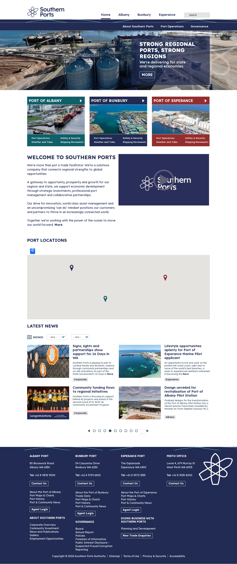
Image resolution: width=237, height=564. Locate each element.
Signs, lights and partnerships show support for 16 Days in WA (91, 352)
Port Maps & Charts (42, 495)
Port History (37, 499)
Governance (199, 26)
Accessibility (177, 556)
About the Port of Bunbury (91, 492)
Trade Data (82, 496)
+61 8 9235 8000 (181, 475)
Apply (186, 15)
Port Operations (172, 26)
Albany (124, 16)
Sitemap (114, 556)
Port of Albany (45, 100)
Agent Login (39, 509)
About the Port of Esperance (139, 492)
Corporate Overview (43, 524)
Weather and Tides (42, 142)
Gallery (34, 535)
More (147, 74)
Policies (80, 535)
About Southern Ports (138, 26)
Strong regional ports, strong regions (167, 50)
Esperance (167, 16)
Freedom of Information (90, 539)
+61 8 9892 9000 (44, 475)
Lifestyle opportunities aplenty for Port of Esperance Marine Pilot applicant (183, 352)
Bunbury (144, 16)
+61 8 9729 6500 (90, 475)
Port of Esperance (173, 100)
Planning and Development (138, 528)
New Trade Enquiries (137, 535)
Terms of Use (131, 556)
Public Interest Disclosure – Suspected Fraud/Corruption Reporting (93, 546)
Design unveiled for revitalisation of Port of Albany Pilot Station (183, 391)
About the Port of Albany (45, 492)
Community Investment (44, 528)
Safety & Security (70, 138)
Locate (32, 251)
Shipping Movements (72, 142)
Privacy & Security (154, 556)
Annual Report (84, 532)
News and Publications (44, 531)
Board (79, 528)
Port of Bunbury (109, 100)
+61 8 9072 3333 (135, 475)
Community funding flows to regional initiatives (94, 389)
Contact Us (39, 483)
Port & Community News (45, 502)
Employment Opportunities (46, 538)
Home (105, 16)
